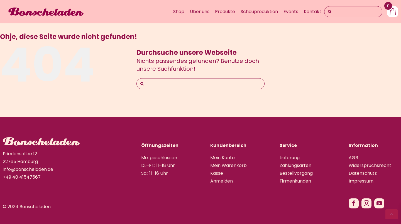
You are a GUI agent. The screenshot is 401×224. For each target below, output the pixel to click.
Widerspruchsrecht (370, 165)
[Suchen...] (200, 83)
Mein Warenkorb (228, 165)
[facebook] (354, 203)
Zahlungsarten (295, 165)
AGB (353, 157)
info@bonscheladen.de (28, 169)
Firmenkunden (295, 181)
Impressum (361, 181)
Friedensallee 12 (20, 154)
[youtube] (379, 203)
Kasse (216, 173)
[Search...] (353, 11)
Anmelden (221, 181)
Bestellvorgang (296, 173)
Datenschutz (363, 173)
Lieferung (290, 157)
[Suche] (329, 11)
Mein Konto (222, 157)
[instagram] (366, 203)
